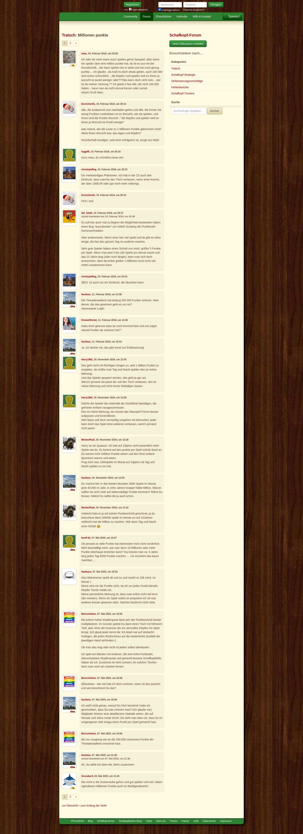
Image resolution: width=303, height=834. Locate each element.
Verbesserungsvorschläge (187, 81)
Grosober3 (87, 776)
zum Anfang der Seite (93, 805)
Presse (173, 821)
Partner (185, 821)
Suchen (214, 110)
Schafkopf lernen (105, 821)
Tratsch (69, 35)
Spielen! (234, 16)
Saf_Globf (86, 213)
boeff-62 (85, 537)
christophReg (88, 169)
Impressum (226, 821)
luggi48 (85, 151)
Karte (149, 821)
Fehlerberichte (180, 87)
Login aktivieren (138, 9)
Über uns (161, 821)
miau (84, 53)
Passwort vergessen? (193, 10)
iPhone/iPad (77, 821)
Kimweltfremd (89, 320)
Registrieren (132, 4)
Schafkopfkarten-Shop (130, 821)
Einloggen (216, 4)
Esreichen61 (88, 104)
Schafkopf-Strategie (183, 74)
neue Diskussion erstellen (188, 43)
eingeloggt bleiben (168, 10)
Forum (147, 16)
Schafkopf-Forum (185, 35)
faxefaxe (86, 294)
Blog (90, 821)
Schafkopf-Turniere (182, 93)
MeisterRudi (88, 439)
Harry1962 (87, 359)
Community (131, 16)
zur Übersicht (70, 805)
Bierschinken (88, 614)
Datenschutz (209, 821)
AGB (195, 821)
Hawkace (86, 571)
